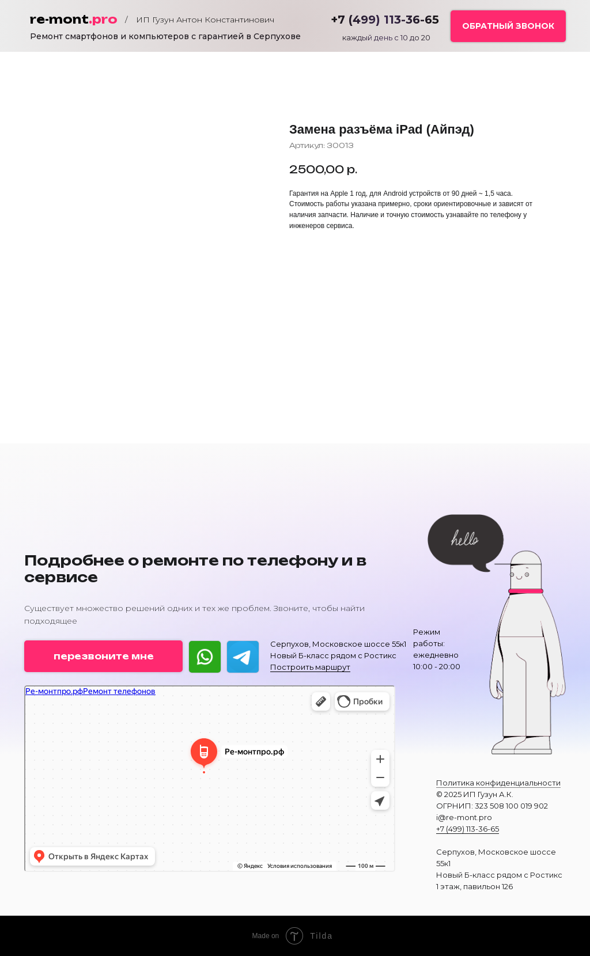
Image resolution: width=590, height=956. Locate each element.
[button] (508, 26)
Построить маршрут (310, 667)
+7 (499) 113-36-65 (467, 828)
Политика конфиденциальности (498, 782)
